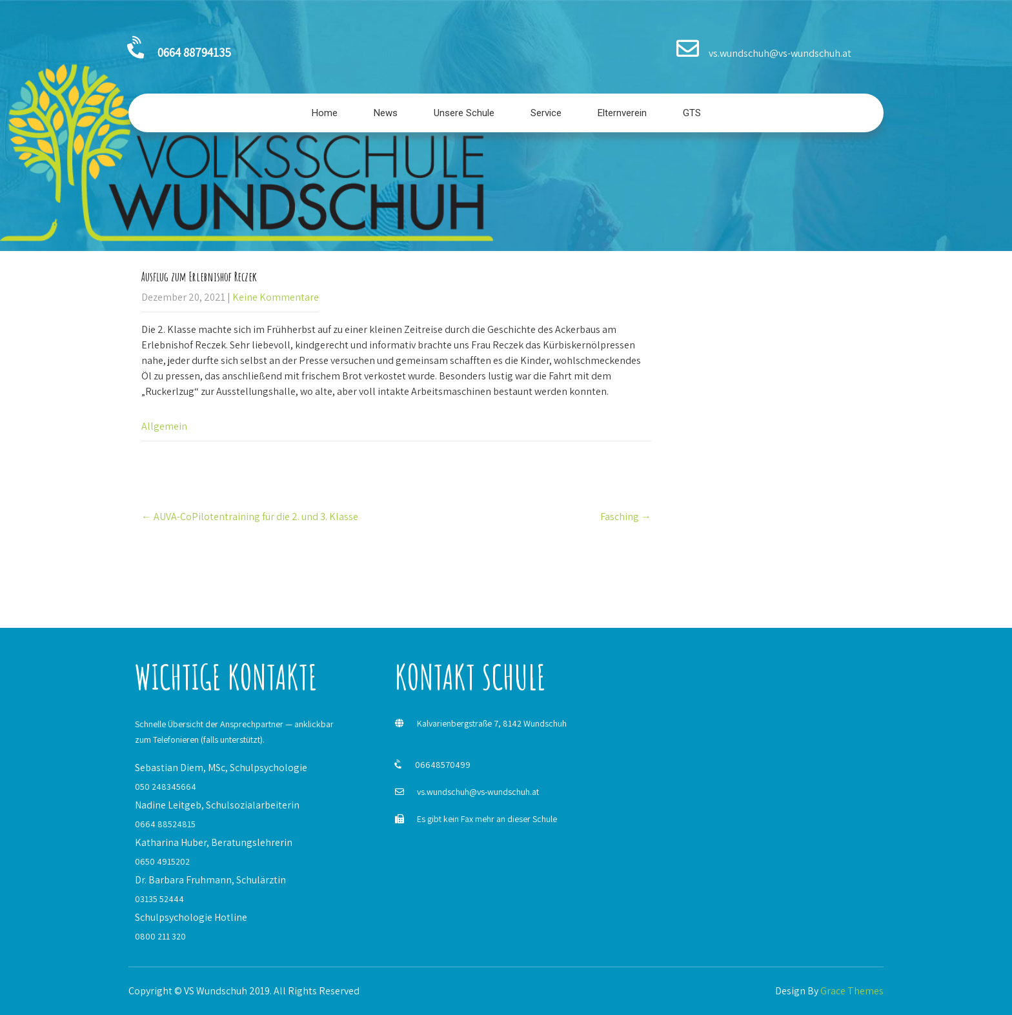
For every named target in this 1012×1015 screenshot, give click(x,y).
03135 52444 (159, 899)
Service (546, 113)
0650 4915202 (162, 861)
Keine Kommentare (275, 297)
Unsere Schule (464, 113)
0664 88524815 (165, 824)
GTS (692, 113)
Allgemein (164, 426)
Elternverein (622, 113)
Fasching (625, 516)
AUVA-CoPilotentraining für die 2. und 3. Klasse (249, 516)
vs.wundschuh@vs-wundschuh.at (478, 792)
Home (325, 113)
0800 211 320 (160, 936)
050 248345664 (165, 786)
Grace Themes (852, 991)
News (386, 113)
